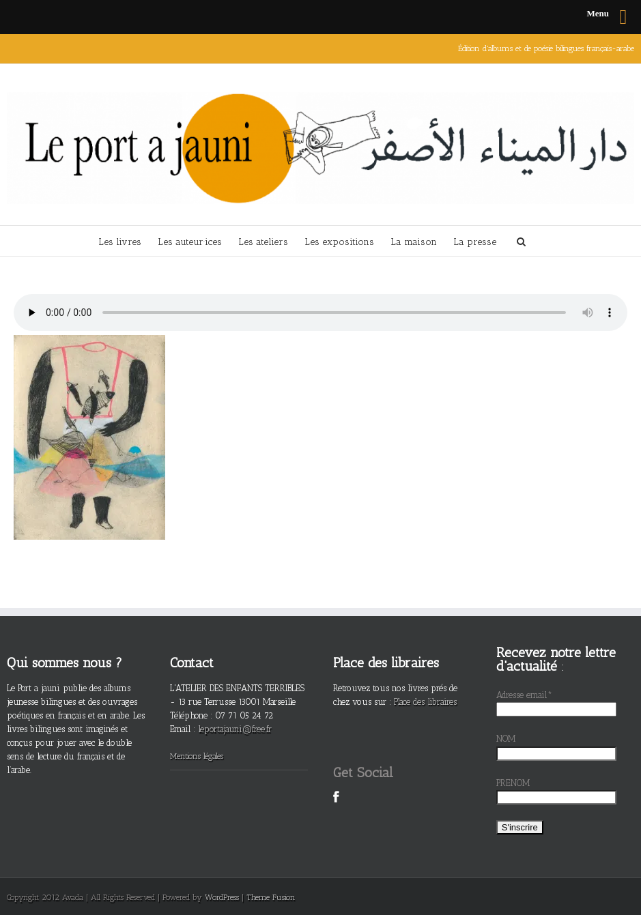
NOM (506, 739)
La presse (474, 242)
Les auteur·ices (190, 242)
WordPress (222, 897)
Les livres (119, 242)
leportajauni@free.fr (235, 729)
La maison (413, 242)
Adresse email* (524, 695)
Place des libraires (425, 702)
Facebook (336, 805)
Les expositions (339, 242)
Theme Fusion (271, 897)
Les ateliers (263, 242)
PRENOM (513, 783)
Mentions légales (196, 756)
